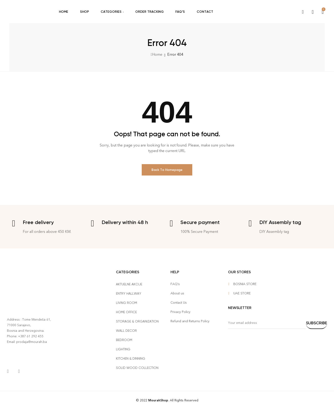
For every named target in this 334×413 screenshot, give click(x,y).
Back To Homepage (167, 170)
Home (157, 54)
